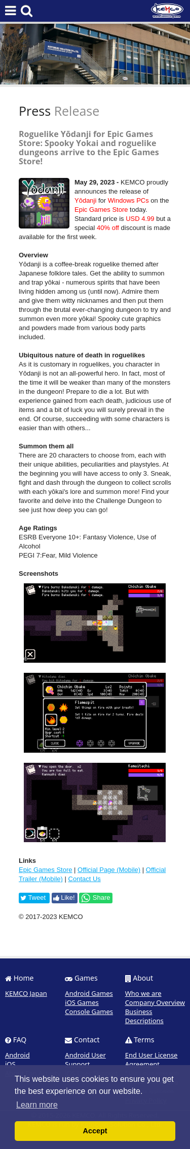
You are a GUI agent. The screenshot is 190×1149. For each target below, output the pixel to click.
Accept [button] (95, 1131)
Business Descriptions (144, 1016)
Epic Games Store (45, 870)
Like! (64, 897)
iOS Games (82, 1002)
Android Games (89, 993)
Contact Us (84, 879)
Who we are (143, 993)
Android (17, 1055)
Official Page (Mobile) (109, 870)
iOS (10, 1064)
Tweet (33, 897)
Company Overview (155, 1002)
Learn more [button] (37, 1104)
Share (95, 898)
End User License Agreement (151, 1059)
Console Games (89, 1011)
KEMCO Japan (26, 993)
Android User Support (85, 1059)
